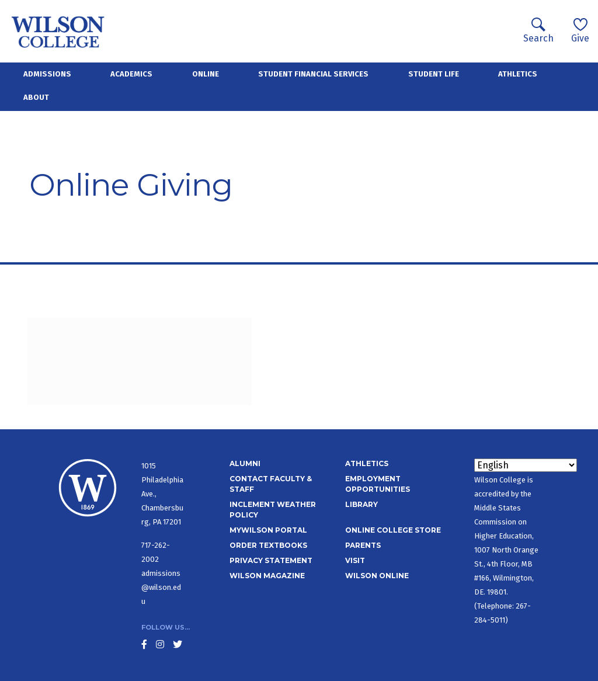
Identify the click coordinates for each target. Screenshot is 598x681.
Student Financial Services (313, 74)
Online (205, 74)
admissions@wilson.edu (161, 587)
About (36, 97)
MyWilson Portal (268, 530)
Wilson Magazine (267, 575)
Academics (131, 74)
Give (580, 31)
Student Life (433, 74)
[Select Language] (525, 465)
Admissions (47, 74)
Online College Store (393, 530)
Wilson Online (377, 575)
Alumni (245, 463)
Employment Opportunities (377, 484)
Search (538, 31)
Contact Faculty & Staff (271, 484)
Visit (355, 560)
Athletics (517, 74)
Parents (363, 545)
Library (361, 504)
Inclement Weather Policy (273, 509)
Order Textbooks (268, 545)
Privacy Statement (271, 560)
